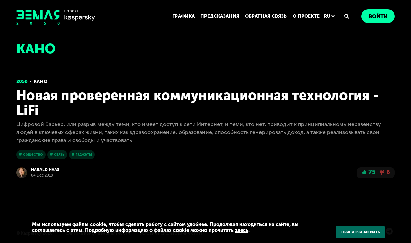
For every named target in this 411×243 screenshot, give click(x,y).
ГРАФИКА (184, 16)
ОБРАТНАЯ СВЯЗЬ (266, 16)
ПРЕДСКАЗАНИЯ (220, 16)
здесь (231, 230)
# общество (31, 154)
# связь (57, 154)
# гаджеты (81, 154)
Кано (40, 81)
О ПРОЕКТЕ (306, 16)
